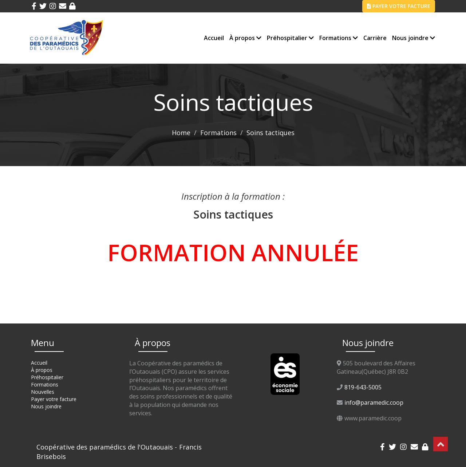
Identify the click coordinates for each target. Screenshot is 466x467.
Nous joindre (413, 38)
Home (181, 132)
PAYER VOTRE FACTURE (398, 6)
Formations (338, 38)
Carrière (375, 38)
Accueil (214, 38)
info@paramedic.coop (373, 403)
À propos (245, 38)
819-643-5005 (363, 387)
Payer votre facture (53, 399)
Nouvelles (42, 391)
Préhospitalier (290, 38)
